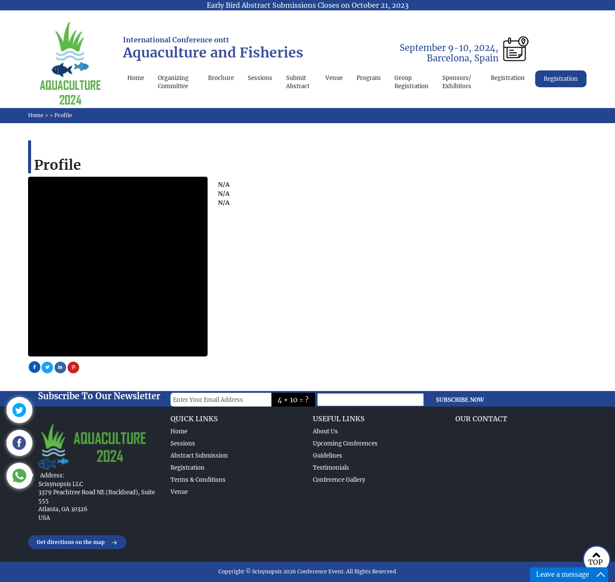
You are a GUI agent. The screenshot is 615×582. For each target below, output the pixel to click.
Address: (52, 475)
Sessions (260, 78)
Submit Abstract (297, 82)
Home (135, 78)
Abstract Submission (199, 455)
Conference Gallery (339, 479)
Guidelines (327, 455)
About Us (325, 431)
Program (368, 78)
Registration (508, 78)
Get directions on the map (77, 542)
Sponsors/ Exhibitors (456, 82)
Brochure (221, 78)
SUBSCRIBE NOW (460, 400)
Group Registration (411, 82)
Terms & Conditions (198, 479)
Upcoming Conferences (345, 443)
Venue (334, 78)
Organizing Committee (173, 82)
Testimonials (331, 467)
